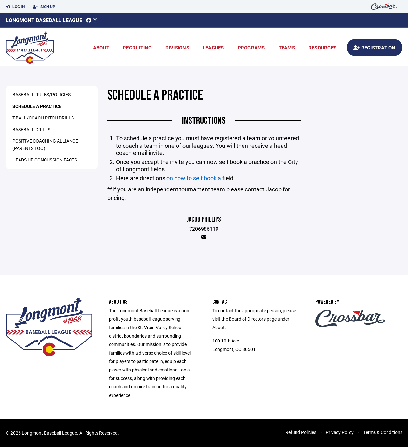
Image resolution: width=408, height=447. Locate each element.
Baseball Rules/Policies (41, 94)
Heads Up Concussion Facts (44, 160)
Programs (251, 47)
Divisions (177, 47)
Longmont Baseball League (44, 20)
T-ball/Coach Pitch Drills (43, 118)
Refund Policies (300, 432)
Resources (322, 47)
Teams (287, 47)
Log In (15, 7)
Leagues (213, 47)
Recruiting (137, 47)
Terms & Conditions (382, 432)
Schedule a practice (36, 106)
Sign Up (44, 7)
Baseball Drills (31, 129)
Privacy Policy (340, 432)
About (101, 47)
